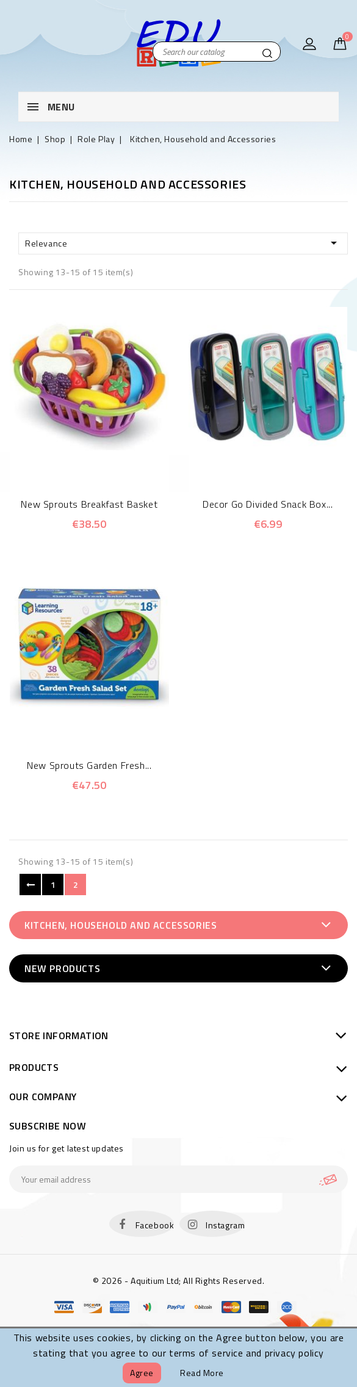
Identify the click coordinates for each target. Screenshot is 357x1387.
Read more (202, 1372)
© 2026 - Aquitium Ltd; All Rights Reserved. (179, 1280)
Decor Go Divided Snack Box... (268, 504)
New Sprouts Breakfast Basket (89, 504)
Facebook (155, 1225)
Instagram (225, 1225)
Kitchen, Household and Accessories (120, 925)
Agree (142, 1372)
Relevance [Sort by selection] (183, 243)
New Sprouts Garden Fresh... (89, 765)
